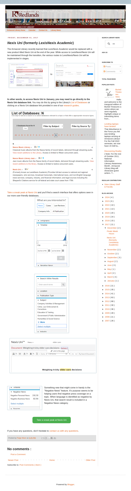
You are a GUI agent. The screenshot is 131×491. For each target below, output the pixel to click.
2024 (107, 197)
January (111, 281)
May (109, 269)
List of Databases (79, 102)
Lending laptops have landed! (111, 125)
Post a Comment (18, 454)
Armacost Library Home (16, 30)
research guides (71, 105)
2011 (107, 305)
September (112, 257)
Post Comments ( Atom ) (30, 465)
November (112, 249)
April (109, 273)
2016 (107, 286)
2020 (107, 213)
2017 (107, 224)
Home (52, 460)
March (110, 277)
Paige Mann (22, 438)
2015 (107, 289)
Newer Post (13, 460)
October (111, 253)
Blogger (70, 484)
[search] (114, 43)
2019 (107, 217)
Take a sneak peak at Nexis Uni (22, 192)
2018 (107, 220)
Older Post (90, 460)
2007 (107, 321)
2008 (107, 317)
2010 (107, 309)
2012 (107, 301)
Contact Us (43, 30)
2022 (107, 205)
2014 (107, 293)
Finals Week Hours (112, 232)
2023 (107, 201)
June (109, 265)
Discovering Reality (112, 151)
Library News (56, 30)
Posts (107, 66)
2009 (107, 313)
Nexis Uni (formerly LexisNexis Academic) (113, 241)
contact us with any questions (63, 431)
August (110, 261)
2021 (107, 209)
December (112, 228)
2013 (107, 297)
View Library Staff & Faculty (112, 185)
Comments (109, 71)
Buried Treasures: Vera (118, 93)
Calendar (32, 30)
